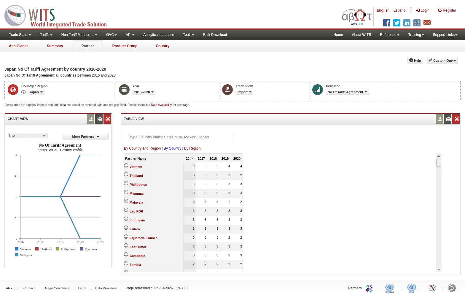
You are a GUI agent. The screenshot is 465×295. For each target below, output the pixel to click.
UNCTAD (391, 288)
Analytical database (158, 35)
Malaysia (136, 202)
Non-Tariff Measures (79, 35)
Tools (188, 35)
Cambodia (137, 256)
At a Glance (18, 46)
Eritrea (135, 229)
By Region (192, 148)
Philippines (138, 184)
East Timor (138, 247)
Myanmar (137, 193)
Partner (88, 46)
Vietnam (136, 167)
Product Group (125, 46)
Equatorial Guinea (143, 238)
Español (400, 10)
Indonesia (137, 220)
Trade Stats (20, 35)
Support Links (445, 35)
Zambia (135, 265)
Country (162, 46)
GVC (111, 35)
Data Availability (162, 105)
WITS (59, 15)
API (130, 35)
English (383, 10)
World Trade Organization (432, 288)
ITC (370, 288)
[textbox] (181, 137)
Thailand (136, 175)
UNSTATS (412, 288)
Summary (55, 46)
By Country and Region (142, 148)
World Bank (453, 288)
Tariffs (46, 35)
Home (338, 35)
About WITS (361, 35)
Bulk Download (215, 35)
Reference (389, 35)
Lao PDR (136, 211)
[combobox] (27, 135)
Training (416, 35)
